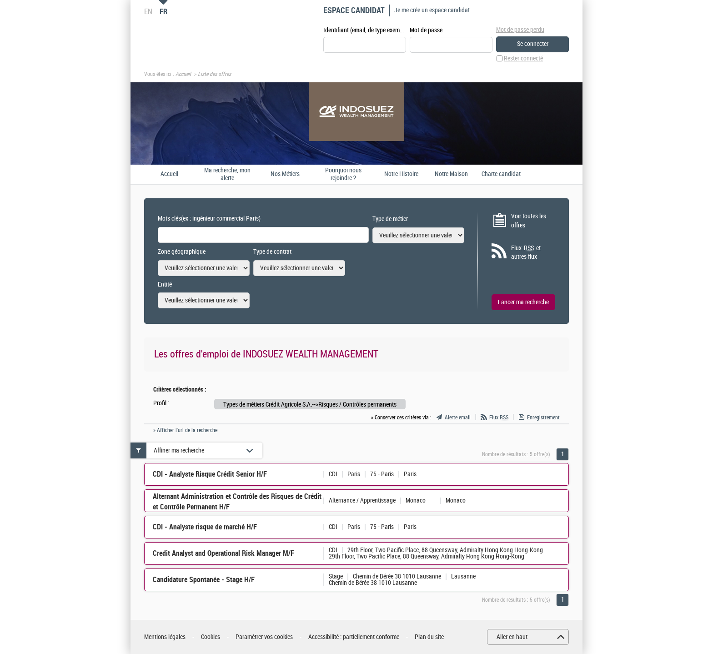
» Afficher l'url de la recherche (185, 430)
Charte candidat (501, 174)
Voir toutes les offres (528, 220)
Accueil (183, 74)
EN (148, 11)
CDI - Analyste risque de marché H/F (205, 527)
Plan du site (429, 637)
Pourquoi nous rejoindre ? (343, 174)
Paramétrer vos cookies (264, 637)
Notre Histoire (401, 174)
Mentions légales (165, 637)
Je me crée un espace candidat (432, 10)
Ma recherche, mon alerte (227, 174)
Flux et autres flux (526, 252)
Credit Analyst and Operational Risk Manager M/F (223, 553)
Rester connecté (523, 58)
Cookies (210, 637)
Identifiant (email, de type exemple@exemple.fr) (364, 30)
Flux (498, 417)
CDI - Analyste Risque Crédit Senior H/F (210, 474)
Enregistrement (543, 417)
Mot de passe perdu (520, 30)
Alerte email (458, 417)
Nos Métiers (285, 174)
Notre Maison (451, 174)
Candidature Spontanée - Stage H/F (204, 579)
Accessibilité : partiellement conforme (353, 637)
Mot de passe (426, 30)
